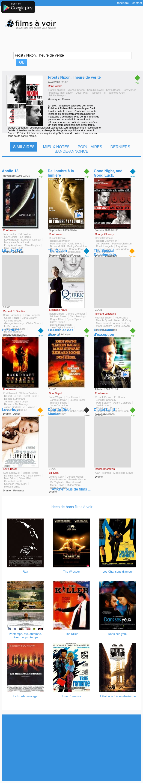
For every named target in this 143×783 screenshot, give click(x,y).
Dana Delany (29, 317)
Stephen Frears (58, 309)
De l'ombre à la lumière (61, 173)
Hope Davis (121, 317)
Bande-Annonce (71, 151)
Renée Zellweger (60, 240)
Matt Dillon (10, 478)
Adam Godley (121, 323)
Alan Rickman (103, 472)
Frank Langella (56, 90)
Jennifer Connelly (106, 400)
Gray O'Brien (57, 322)
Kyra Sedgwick (11, 472)
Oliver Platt (82, 92)
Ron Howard (55, 86)
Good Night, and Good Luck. (108, 173)
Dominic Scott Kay (14, 475)
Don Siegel (55, 393)
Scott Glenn (30, 396)
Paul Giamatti (58, 243)
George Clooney (104, 234)
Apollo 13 (10, 171)
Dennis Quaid (104, 320)
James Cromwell (75, 313)
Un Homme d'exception (104, 332)
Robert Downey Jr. (106, 240)
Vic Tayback (57, 482)
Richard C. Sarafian (14, 311)
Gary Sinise (11, 236)
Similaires (24, 147)
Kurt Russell (10, 393)
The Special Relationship (105, 253)
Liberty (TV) (12, 250)
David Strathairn (104, 238)
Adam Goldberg (122, 402)
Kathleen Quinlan (31, 239)
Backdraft (10, 330)
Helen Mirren (56, 313)
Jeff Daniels (103, 243)
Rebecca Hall (98, 92)
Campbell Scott (13, 481)
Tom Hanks (9, 234)
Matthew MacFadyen (61, 92)
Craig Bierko (75, 243)
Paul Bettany (103, 402)
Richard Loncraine (105, 313)
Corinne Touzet (12, 320)
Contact (137, 3)
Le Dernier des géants (60, 332)
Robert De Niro (12, 396)
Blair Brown (34, 475)
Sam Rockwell (95, 90)
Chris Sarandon (12, 315)
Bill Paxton (24, 234)
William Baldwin (28, 393)
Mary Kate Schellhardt (17, 242)
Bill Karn (54, 472)
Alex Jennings (78, 316)
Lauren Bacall (77, 400)
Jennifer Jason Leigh (16, 401)
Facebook (123, 3)
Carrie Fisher (11, 317)
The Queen (57, 250)
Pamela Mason (77, 479)
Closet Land (104, 410)
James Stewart (58, 400)
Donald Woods (75, 476)
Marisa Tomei (30, 472)
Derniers (120, 147)
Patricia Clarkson (122, 243)
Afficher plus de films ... (71, 489)
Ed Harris (25, 236)
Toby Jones (129, 90)
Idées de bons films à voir (71, 507)
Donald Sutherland (15, 398)
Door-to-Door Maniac (59, 412)
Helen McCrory (122, 320)
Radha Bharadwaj (105, 469)
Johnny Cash (56, 476)
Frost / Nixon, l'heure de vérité (74, 77)
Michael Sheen (76, 90)
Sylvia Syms (74, 319)
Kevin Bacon (113, 90)
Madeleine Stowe (123, 472)
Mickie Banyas (57, 95)
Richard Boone (58, 402)
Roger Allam (57, 319)
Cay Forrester (58, 479)
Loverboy (10, 410)
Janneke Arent (117, 92)
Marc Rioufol (103, 323)
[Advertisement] (71, 748)
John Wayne (56, 397)
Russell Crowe (57, 238)
